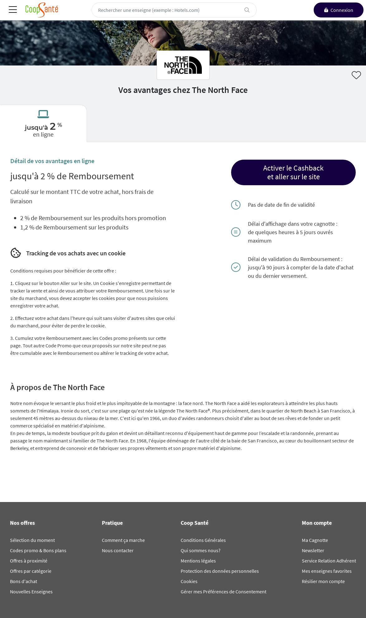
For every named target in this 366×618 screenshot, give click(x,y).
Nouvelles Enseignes (31, 591)
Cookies (189, 581)
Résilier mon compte (323, 581)
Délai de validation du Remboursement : (295, 259)
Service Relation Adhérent (329, 561)
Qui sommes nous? (201, 550)
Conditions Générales (203, 540)
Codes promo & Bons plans (38, 550)
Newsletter (313, 550)
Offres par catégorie (30, 571)
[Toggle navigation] (13, 10)
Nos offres (22, 522)
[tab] (43, 123)
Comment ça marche (123, 540)
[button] (293, 172)
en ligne (43, 134)
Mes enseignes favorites (327, 571)
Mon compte (317, 522)
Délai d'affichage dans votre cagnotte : (292, 223)
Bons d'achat (23, 581)
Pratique (112, 522)
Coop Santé (194, 522)
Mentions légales (198, 561)
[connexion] (339, 9)
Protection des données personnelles (220, 571)
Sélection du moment (32, 540)
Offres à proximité (28, 561)
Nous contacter (118, 550)
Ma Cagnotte (315, 540)
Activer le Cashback (293, 168)
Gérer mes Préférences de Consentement (223, 591)
